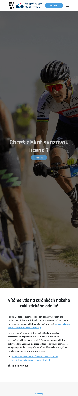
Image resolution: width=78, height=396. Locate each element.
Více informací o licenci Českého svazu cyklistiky (35, 356)
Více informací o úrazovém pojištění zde (31, 360)
